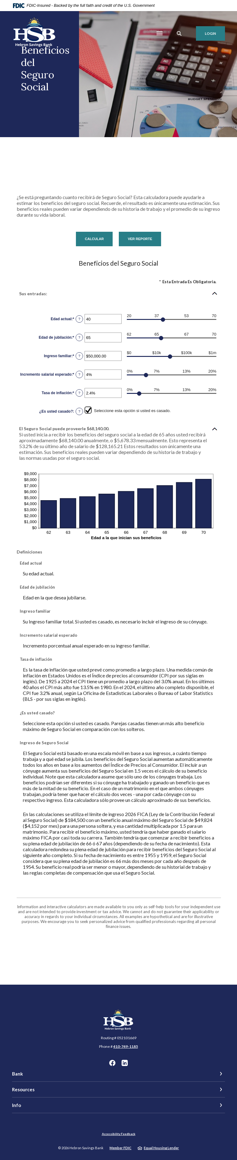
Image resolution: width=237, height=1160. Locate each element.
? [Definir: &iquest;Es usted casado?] (79, 411)
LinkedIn (125, 1063)
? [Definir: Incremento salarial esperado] (79, 374)
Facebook (112, 1063)
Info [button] (16, 1105)
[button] (118, 293)
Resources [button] (23, 1089)
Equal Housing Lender (161, 1148)
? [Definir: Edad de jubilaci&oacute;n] (79, 337)
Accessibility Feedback (118, 1134)
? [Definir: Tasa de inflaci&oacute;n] (79, 393)
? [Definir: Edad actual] (79, 319)
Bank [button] (17, 1073)
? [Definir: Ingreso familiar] (79, 356)
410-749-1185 (125, 1046)
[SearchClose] (179, 33)
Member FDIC (120, 1148)
